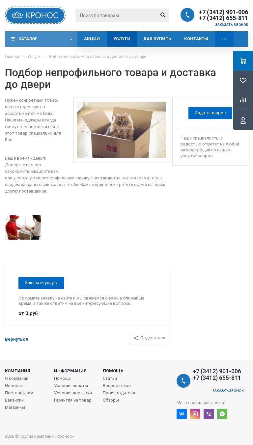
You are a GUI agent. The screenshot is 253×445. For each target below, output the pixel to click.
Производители (119, 392)
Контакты (196, 38)
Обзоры (111, 400)
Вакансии (14, 400)
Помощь (113, 370)
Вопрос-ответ (117, 385)
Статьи (110, 378)
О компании (16, 378)
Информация (70, 370)
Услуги (122, 38)
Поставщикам (19, 392)
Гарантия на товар (73, 400)
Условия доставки (73, 392)
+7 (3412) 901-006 (223, 12)
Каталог (27, 38)
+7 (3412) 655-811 (223, 18)
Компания (17, 370)
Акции (92, 38)
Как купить (157, 38)
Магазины (15, 407)
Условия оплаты (71, 385)
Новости (14, 385)
